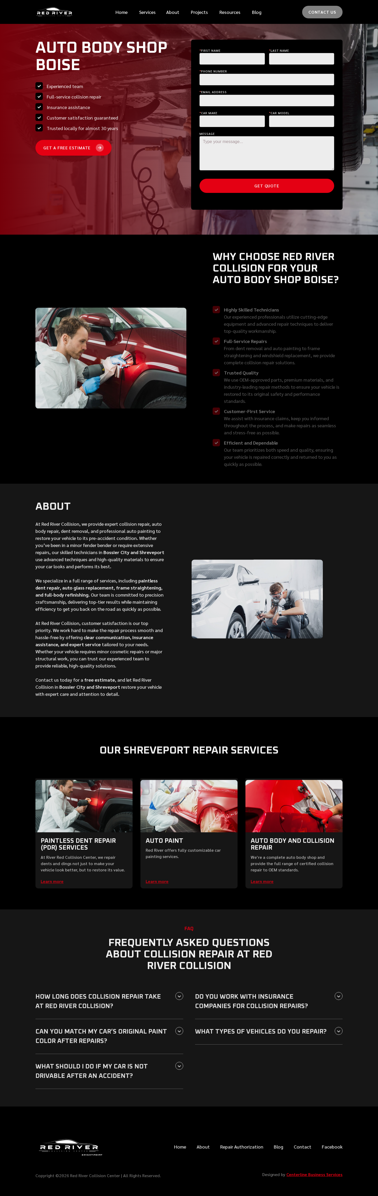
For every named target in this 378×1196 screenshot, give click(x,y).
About (203, 1160)
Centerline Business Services (314, 1174)
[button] (147, 12)
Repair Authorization (241, 1160)
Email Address (213, 92)
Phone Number (213, 71)
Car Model (279, 113)
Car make (208, 113)
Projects (199, 12)
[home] (55, 12)
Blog (256, 12)
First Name (210, 50)
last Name (279, 50)
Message (207, 133)
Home (122, 12)
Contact (302, 1160)
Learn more (52, 894)
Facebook (332, 1160)
